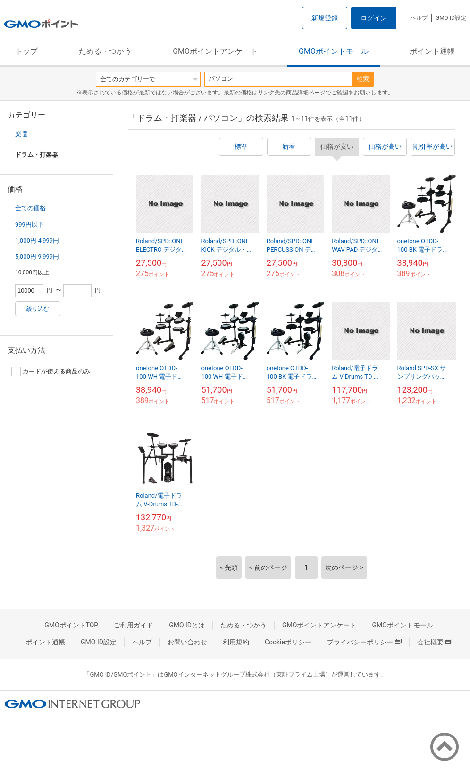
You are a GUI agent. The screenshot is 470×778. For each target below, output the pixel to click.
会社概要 (434, 642)
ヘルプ (419, 18)
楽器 (21, 134)
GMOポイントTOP (71, 625)
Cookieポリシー (288, 642)
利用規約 (236, 642)
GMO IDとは (187, 625)
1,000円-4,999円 (37, 240)
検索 (363, 79)
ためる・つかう (105, 51)
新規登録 (324, 18)
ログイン (374, 18)
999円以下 (29, 224)
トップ (26, 51)
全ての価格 (30, 207)
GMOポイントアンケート (215, 51)
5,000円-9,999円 (37, 256)
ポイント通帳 (432, 51)
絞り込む (37, 308)
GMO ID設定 (451, 18)
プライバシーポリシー (364, 642)
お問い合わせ (187, 642)
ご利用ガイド (133, 625)
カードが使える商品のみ (50, 371)
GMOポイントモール (334, 51)
